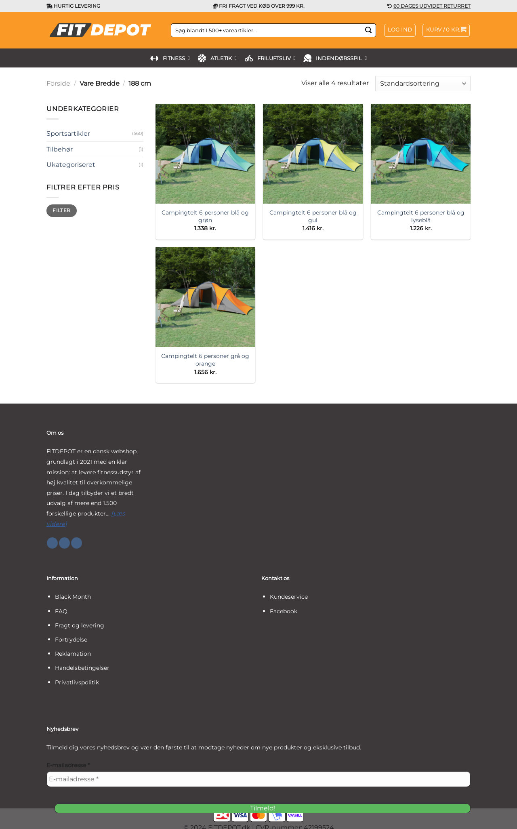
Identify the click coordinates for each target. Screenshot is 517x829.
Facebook (283, 611)
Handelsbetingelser (82, 667)
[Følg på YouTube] (76, 543)
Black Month (73, 596)
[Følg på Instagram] (64, 543)
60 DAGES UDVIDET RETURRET (432, 6)
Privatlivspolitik (77, 682)
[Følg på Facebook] (52, 543)
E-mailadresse (68, 765)
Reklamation (73, 653)
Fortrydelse (71, 639)
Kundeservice (289, 596)
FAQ (61, 611)
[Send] (368, 30)
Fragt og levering (79, 625)
